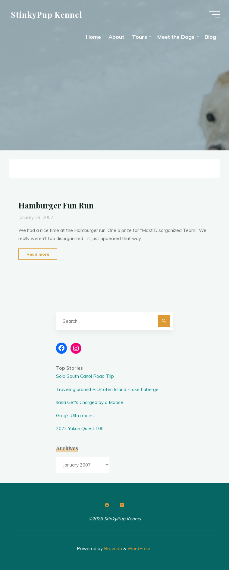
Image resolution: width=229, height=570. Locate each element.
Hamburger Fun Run (56, 205)
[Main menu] (214, 14)
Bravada (112, 548)
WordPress (139, 548)
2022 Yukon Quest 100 (80, 428)
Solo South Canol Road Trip (85, 376)
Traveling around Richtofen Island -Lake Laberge (107, 389)
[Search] (164, 321)
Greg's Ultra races (75, 415)
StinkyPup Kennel (46, 14)
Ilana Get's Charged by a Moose (89, 402)
